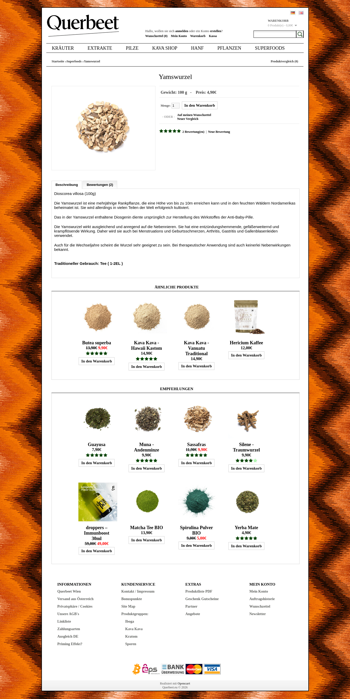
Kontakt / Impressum (137, 591)
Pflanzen (229, 48)
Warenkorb (197, 36)
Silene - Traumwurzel (246, 447)
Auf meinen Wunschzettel (194, 115)
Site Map (128, 606)
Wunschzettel (259, 606)
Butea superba (96, 342)
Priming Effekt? (70, 644)
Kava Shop (164, 48)
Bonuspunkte (131, 599)
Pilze (132, 48)
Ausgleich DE (67, 636)
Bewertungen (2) (100, 185)
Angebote (192, 614)
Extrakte (100, 48)
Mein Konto (179, 36)
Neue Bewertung (219, 132)
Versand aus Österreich (75, 599)
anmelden (181, 31)
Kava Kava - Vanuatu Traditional (196, 348)
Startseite (58, 61)
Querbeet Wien (69, 591)
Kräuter (63, 48)
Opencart (183, 683)
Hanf (197, 48)
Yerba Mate (246, 527)
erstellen (215, 31)
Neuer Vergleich (187, 119)
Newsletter (257, 614)
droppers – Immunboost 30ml (96, 533)
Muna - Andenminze (146, 447)
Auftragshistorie (262, 599)
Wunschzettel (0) (156, 36)
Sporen (130, 644)
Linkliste (64, 621)
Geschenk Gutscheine (202, 599)
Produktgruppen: (134, 614)
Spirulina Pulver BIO (196, 530)
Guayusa (96, 444)
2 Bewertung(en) (193, 132)
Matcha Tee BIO (146, 527)
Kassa (213, 36)
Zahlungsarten (68, 629)
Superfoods (270, 48)
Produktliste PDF (198, 591)
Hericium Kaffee (246, 342)
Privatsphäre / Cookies (75, 606)
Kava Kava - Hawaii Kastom (146, 345)
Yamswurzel (92, 61)
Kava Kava (134, 629)
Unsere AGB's (68, 614)
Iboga (129, 621)
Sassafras (196, 444)
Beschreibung (67, 185)
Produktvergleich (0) (284, 61)
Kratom (131, 636)
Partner (191, 606)
